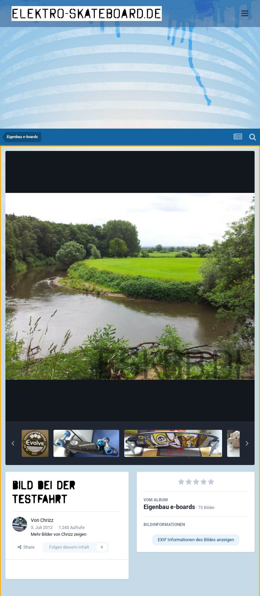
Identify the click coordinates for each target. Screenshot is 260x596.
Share (26, 547)
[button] (12, 443)
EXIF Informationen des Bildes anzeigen (196, 539)
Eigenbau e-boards (169, 506)
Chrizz (46, 520)
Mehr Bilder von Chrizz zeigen (58, 534)
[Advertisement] (130, 77)
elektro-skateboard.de (87, 13)
